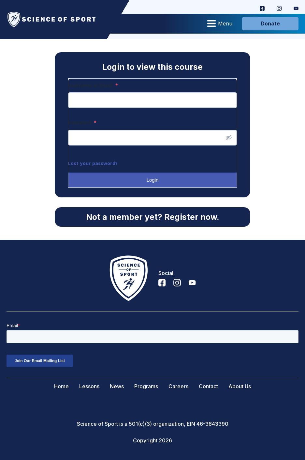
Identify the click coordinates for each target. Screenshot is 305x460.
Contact (208, 386)
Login (153, 180)
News (117, 386)
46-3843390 (212, 424)
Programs (146, 386)
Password (82, 122)
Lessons (89, 386)
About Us (239, 386)
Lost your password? (93, 163)
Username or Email (93, 85)
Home (61, 386)
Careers (178, 386)
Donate (270, 23)
